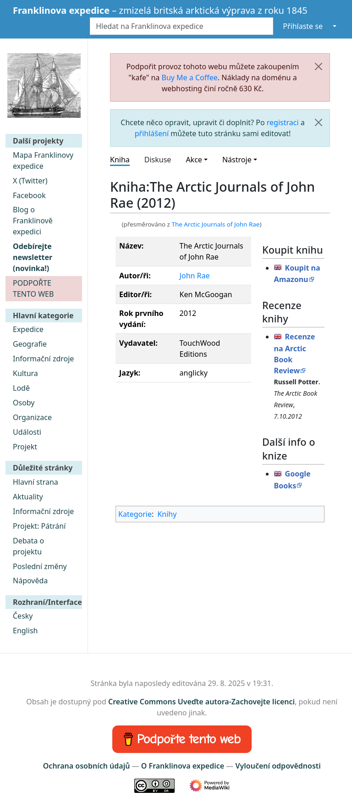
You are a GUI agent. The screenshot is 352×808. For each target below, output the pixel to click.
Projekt (25, 447)
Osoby (24, 403)
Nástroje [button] (237, 160)
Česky (23, 616)
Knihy (166, 514)
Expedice (28, 329)
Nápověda (30, 581)
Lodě (21, 388)
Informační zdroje (43, 359)
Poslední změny (40, 566)
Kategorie (135, 514)
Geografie (30, 344)
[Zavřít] (319, 66)
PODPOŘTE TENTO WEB (33, 288)
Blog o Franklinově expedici (33, 221)
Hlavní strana (35, 482)
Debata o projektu (28, 546)
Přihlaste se (303, 26)
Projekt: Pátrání (39, 526)
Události (27, 432)
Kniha (120, 160)
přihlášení (152, 133)
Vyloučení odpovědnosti (277, 766)
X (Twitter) (30, 181)
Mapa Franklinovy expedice (43, 160)
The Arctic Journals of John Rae (215, 224)
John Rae (195, 276)
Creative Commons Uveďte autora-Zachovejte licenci (201, 702)
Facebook (29, 195)
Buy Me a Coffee (190, 77)
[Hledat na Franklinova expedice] (181, 26)
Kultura (25, 373)
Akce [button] (194, 160)
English (25, 630)
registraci (283, 122)
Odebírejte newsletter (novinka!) (32, 257)
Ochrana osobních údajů (86, 766)
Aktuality (28, 497)
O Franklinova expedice (182, 766)
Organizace (32, 417)
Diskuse (157, 160)
